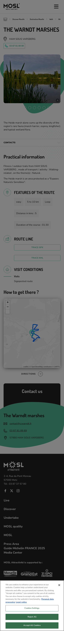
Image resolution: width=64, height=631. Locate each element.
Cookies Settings (31, 610)
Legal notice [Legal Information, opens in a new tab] (21, 604)
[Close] (59, 587)
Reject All (32, 619)
